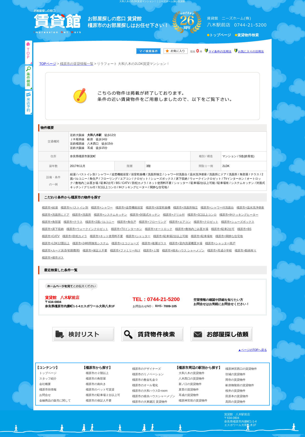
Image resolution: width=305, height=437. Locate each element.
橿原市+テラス (73, 222)
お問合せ (45, 395)
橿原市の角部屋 (96, 378)
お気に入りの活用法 (251, 51)
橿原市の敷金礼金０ (145, 379)
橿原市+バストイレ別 (74, 207)
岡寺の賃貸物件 (235, 379)
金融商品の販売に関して (55, 400)
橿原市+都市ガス (53, 257)
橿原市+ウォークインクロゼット (87, 229)
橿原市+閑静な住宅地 (229, 236)
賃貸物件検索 (248, 35)
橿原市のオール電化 (145, 385)
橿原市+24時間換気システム (90, 243)
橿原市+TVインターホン (126, 229)
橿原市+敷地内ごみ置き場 (191, 229)
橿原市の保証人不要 (99, 400)
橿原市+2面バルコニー (99, 222)
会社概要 (45, 384)
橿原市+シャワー (102, 207)
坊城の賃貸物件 (235, 374)
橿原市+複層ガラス (154, 243)
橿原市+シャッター (138, 236)
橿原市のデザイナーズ (146, 368)
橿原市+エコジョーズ (125, 243)
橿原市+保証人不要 (95, 250)
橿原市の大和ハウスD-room (150, 390)
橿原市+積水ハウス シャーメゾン (183, 250)
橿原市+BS (244, 229)
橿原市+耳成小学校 (219, 250)
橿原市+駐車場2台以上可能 (170, 236)
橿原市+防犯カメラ (74, 236)
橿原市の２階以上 (97, 373)
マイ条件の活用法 (219, 51)
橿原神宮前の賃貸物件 (193, 400)
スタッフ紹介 (47, 378)
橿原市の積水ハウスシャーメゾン (153, 396)
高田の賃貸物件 (235, 401)
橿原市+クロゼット (206, 222)
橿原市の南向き (96, 384)
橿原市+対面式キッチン (145, 214)
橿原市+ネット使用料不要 (106, 236)
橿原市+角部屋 (51, 222)
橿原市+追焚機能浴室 (129, 207)
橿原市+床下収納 (53, 229)
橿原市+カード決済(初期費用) (61, 250)
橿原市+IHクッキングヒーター (238, 214)
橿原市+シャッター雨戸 (220, 243)
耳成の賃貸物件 (189, 395)
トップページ (220, 35)
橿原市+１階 (151, 250)
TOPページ (47, 64)
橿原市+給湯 (50, 207)
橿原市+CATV (51, 236)
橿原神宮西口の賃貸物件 (241, 368)
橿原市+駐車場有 (202, 236)
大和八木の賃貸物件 (191, 373)
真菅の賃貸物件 (189, 389)
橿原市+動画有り (245, 250)
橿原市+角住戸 (126, 222)
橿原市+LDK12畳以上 (56, 243)
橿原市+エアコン (180, 222)
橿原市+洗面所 (81, 214)
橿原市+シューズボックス (237, 222)
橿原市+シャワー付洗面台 (217, 207)
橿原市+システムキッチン (110, 214)
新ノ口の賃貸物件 (190, 384)
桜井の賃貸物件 (235, 390)
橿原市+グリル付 (174, 214)
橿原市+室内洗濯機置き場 (185, 243)
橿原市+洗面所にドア (55, 214)
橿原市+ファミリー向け (125, 250)
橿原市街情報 (47, 389)
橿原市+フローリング (152, 222)
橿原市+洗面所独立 (185, 207)
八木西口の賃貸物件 (191, 378)
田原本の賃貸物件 (236, 396)
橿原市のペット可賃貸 (100, 389)
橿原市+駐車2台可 (222, 229)
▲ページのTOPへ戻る (252, 350)
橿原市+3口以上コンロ (202, 214)
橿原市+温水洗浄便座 (250, 207)
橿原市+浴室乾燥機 (158, 207)
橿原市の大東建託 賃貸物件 (149, 401)
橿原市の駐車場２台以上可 (103, 395)
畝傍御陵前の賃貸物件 (239, 385)
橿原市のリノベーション (148, 374)
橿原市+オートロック (158, 229)
